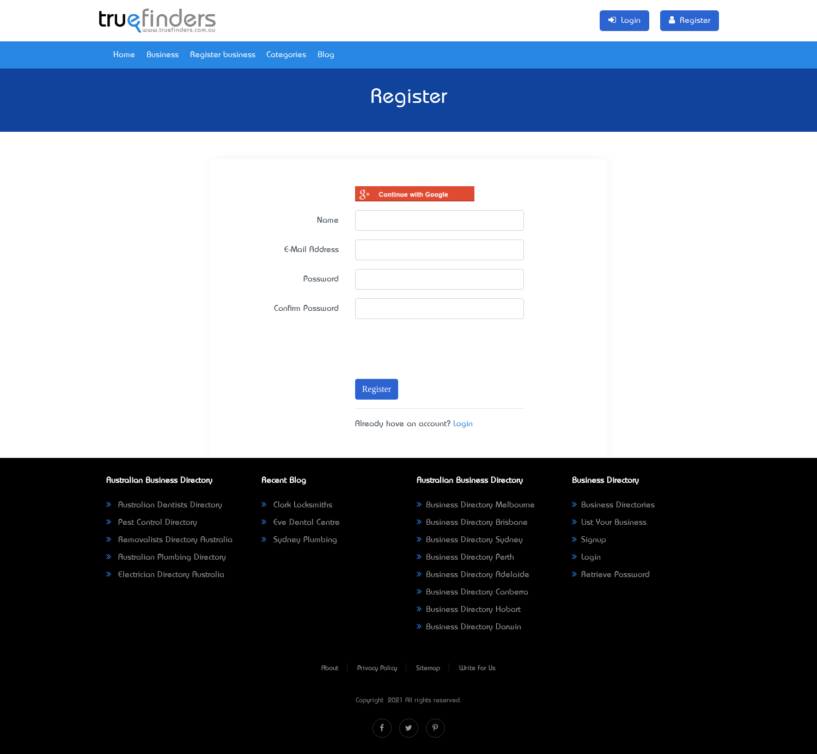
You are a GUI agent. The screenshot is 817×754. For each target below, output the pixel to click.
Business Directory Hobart (469, 610)
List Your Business (609, 522)
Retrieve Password (611, 575)
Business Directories (613, 505)
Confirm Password (306, 308)
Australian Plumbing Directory (166, 557)
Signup (589, 540)
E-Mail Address (311, 250)
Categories (286, 55)
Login (463, 424)
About (329, 668)
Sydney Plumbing (299, 540)
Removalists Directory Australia (169, 540)
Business (163, 55)
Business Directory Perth (465, 557)
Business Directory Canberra (472, 592)
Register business (222, 55)
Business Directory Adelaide (473, 575)
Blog (326, 55)
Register (376, 389)
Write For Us (477, 668)
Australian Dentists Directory (164, 505)
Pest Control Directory (151, 522)
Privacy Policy (377, 668)
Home (124, 55)
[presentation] (418, 344)
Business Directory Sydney (470, 540)
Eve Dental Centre (300, 522)
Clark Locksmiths (296, 505)
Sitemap (428, 668)
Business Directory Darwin (469, 627)
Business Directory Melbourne (476, 505)
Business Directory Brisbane (472, 522)
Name (328, 220)
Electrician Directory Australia (165, 575)
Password (321, 279)
